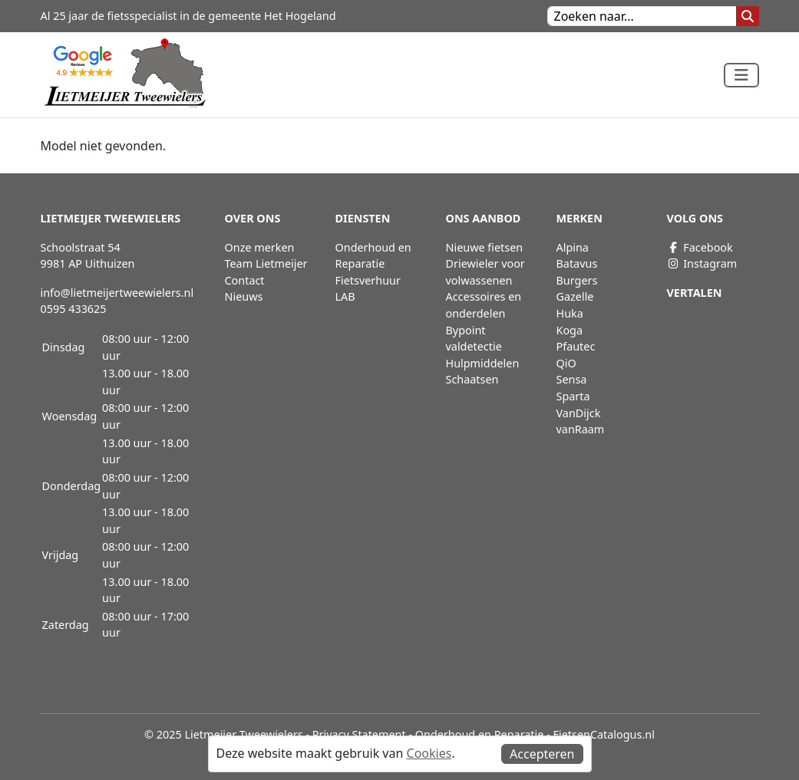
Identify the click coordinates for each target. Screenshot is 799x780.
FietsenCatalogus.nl (604, 734)
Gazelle (575, 296)
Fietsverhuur (368, 280)
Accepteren (542, 753)
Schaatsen (472, 379)
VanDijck (578, 413)
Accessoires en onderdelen (484, 305)
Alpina (572, 247)
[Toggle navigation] (741, 75)
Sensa (571, 379)
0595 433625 (74, 308)
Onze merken (260, 247)
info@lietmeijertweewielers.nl (117, 292)
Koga (569, 330)
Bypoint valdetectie (474, 338)
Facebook (700, 247)
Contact (245, 280)
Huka (569, 313)
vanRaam (580, 429)
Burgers (577, 280)
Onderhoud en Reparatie (373, 256)
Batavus (577, 263)
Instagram (702, 263)
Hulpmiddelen (483, 363)
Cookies (429, 753)
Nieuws (244, 296)
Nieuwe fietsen (484, 247)
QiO (566, 363)
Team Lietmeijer (266, 263)
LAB (345, 296)
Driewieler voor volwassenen (485, 272)
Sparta (573, 396)
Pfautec (576, 346)
